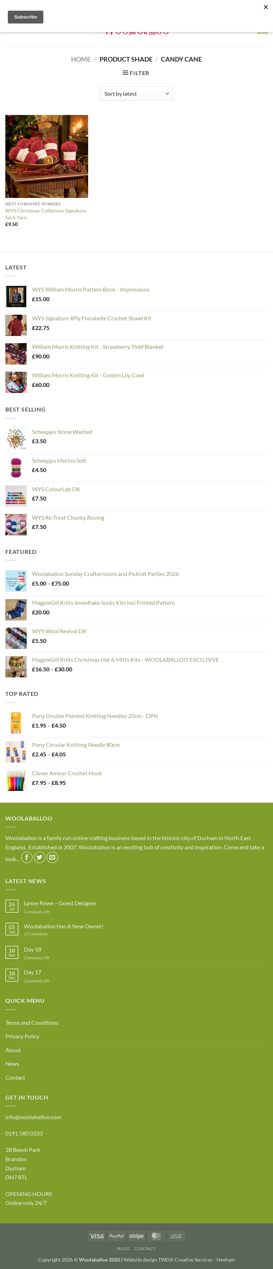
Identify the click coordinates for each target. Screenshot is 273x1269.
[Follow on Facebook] (27, 857)
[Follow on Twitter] (40, 857)
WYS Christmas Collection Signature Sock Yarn (45, 214)
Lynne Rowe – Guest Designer (60, 903)
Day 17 (32, 972)
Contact (15, 1077)
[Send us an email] (52, 857)
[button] (136, 72)
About (13, 1050)
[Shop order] (136, 93)
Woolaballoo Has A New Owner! (63, 926)
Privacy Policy (22, 1036)
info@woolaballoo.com (33, 1116)
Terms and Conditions (32, 1022)
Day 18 (32, 949)
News (12, 1063)
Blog (123, 1248)
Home (81, 59)
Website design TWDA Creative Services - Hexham (179, 1260)
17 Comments (46, 934)
